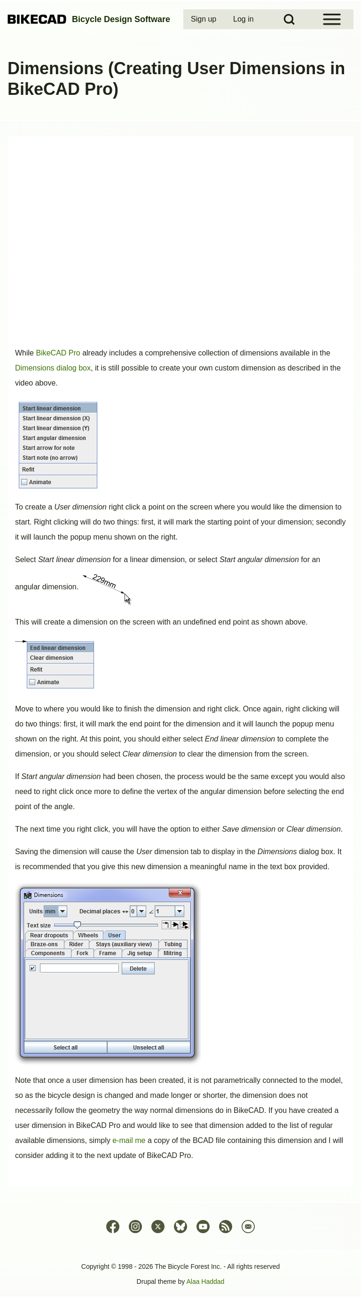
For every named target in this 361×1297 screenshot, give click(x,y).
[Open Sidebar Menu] (331, 19)
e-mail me (128, 1140)
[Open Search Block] (289, 19)
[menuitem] (204, 19)
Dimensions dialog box (53, 368)
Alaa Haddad (205, 1281)
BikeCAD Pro (58, 353)
